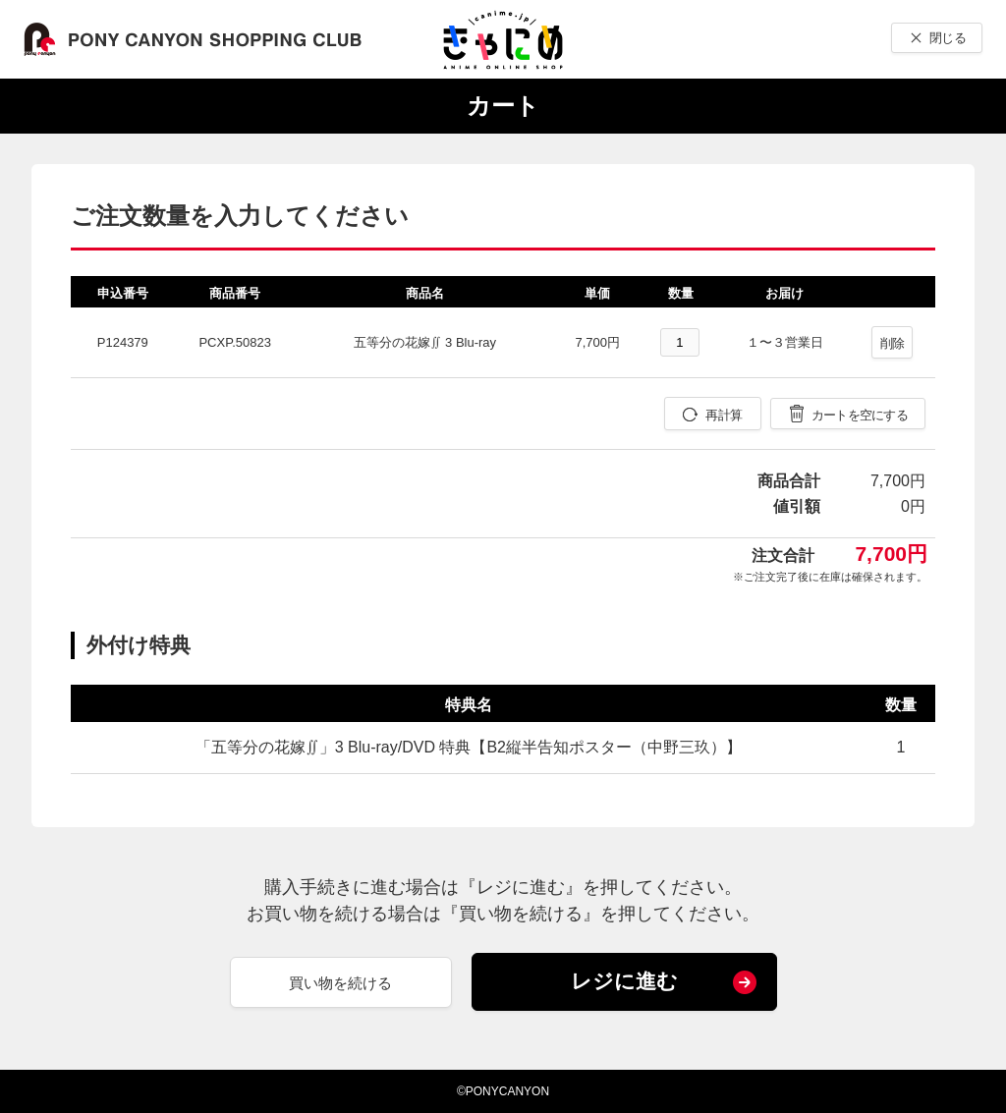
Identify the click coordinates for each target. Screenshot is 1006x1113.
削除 (892, 343)
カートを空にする (859, 415)
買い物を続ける (340, 982)
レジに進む (624, 981)
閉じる (947, 37)
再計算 (723, 415)
